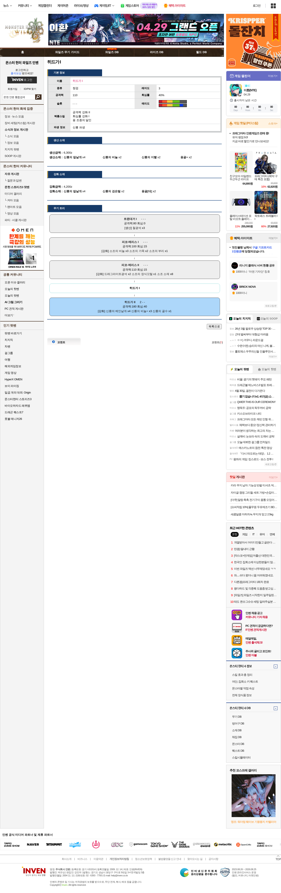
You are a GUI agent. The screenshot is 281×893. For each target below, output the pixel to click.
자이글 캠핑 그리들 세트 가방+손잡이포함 (254, 492)
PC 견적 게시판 (14, 308)
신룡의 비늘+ (139, 311)
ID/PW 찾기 (30, 89)
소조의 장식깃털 (142, 274)
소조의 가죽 (136, 251)
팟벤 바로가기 (13, 333)
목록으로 (214, 326)
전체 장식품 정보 (242, 695)
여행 (7, 359)
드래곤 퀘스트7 (14, 412)
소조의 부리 (156, 251)
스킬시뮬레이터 (241, 757)
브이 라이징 (12, 386)
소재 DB (236, 730)
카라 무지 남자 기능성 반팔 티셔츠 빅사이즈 (254, 485)
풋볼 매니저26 (13, 418)
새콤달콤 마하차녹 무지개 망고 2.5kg (252, 514)
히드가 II (129, 302)
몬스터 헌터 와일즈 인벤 (22, 62)
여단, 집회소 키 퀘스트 (245, 681)
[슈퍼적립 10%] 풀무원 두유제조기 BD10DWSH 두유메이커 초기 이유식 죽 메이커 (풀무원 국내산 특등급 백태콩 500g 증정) (254, 507)
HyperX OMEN (13, 379)
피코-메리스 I (130, 242)
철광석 (137, 228)
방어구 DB (238, 723)
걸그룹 (9, 353)
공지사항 (213, 859)
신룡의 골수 (160, 311)
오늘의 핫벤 (12, 288)
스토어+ (272, 123)
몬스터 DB (238, 744)
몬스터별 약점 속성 (243, 688)
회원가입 (12, 89)
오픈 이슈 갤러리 (15, 282)
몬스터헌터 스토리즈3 (18, 399)
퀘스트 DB (238, 750)
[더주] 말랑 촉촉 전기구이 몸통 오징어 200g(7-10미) (254, 499)
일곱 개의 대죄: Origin (18, 392)
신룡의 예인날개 (116, 311)
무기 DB (236, 716)
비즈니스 (82, 859)
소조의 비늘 (117, 251)
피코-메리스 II (130, 265)
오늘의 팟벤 (12, 295)
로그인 (256, 5)
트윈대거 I (130, 219)
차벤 (7, 346)
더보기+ (272, 76)
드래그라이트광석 (115, 274)
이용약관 (98, 859)
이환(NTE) (250, 90)
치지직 (9, 339)
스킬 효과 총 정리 (242, 674)
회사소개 (66, 859)
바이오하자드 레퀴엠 (17, 405)
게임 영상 (10, 372)
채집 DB (236, 737)
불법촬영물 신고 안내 (169, 859)
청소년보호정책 (143, 859)
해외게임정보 (13, 366)
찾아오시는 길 (194, 859)
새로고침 (269, 306)
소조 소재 (163, 274)
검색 (38, 97)
